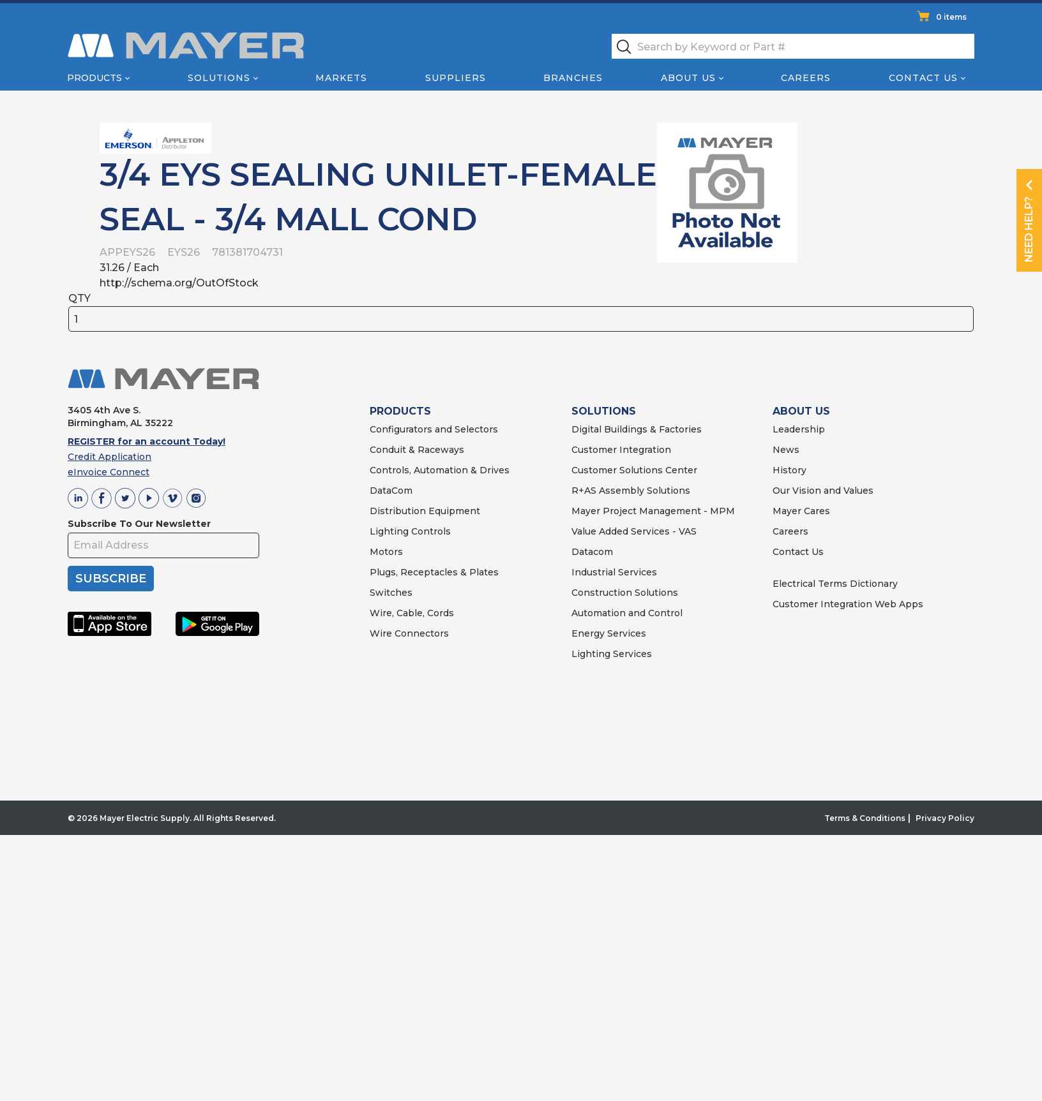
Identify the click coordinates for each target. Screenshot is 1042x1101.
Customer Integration (621, 449)
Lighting (389, 531)
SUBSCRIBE (110, 579)
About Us (688, 78)
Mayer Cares (801, 511)
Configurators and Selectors (434, 429)
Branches (573, 78)
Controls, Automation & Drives (440, 470)
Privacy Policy (945, 818)
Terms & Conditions (864, 818)
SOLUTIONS (603, 411)
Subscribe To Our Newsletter (139, 523)
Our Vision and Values (823, 490)
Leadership (799, 429)
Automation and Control (627, 613)
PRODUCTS (400, 411)
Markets (341, 78)
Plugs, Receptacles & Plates (434, 572)
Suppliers (455, 78)
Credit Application (109, 456)
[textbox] (793, 46)
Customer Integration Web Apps (848, 604)
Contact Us (923, 78)
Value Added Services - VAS (634, 531)
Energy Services (608, 633)
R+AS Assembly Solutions (630, 490)
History (789, 470)
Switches (391, 592)
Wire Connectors (409, 633)
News (786, 449)
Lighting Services (611, 654)
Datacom (592, 552)
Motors (386, 552)
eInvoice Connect (108, 472)
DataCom (391, 490)
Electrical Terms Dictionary (835, 583)
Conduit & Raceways (417, 449)
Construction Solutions (624, 592)
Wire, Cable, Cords (412, 613)
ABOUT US (801, 411)
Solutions (219, 78)
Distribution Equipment (425, 511)
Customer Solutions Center (634, 470)
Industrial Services (614, 572)
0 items (951, 17)
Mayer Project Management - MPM (653, 511)
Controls (430, 531)
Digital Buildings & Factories (636, 429)
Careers (806, 78)
